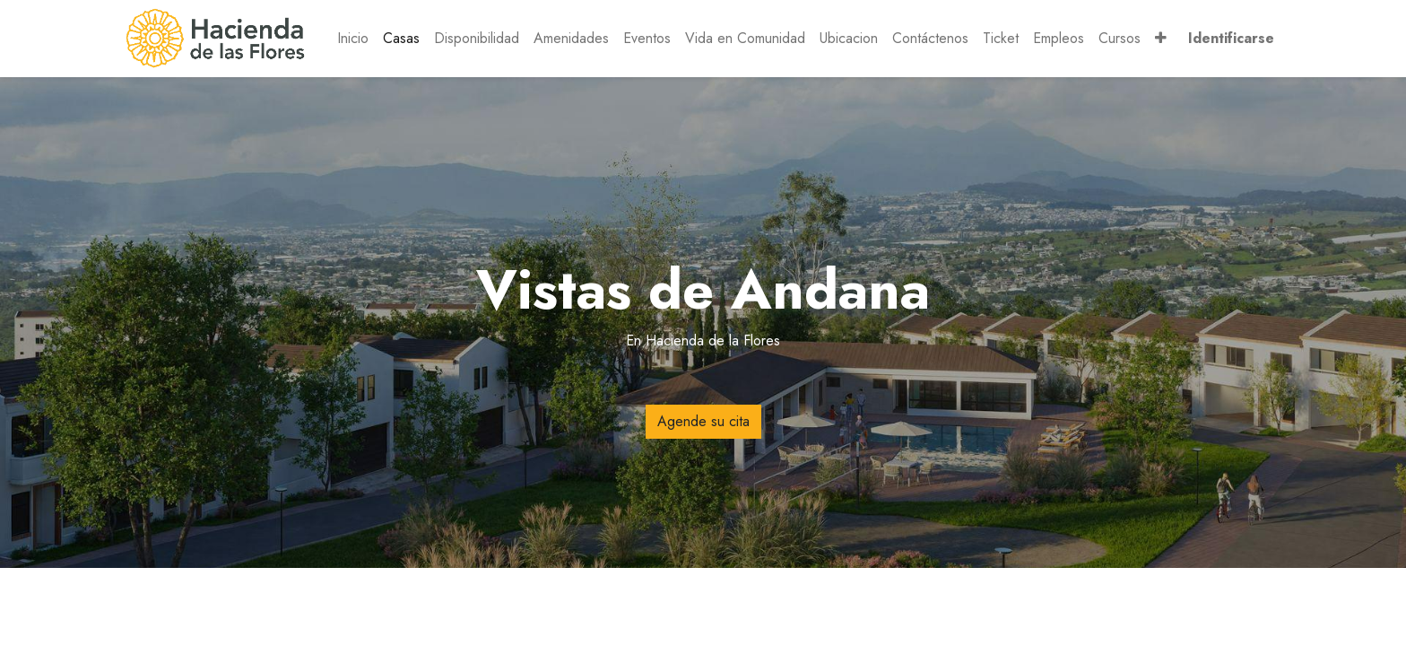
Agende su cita (703, 421)
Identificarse (1231, 38)
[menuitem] (353, 39)
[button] (1161, 39)
